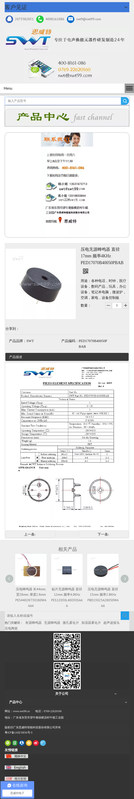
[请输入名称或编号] (63, 615)
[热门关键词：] (125, 615)
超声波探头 (111, 623)
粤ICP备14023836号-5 (19, 732)
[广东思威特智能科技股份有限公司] (62, 68)
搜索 (125, 101)
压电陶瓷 (11, 628)
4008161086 (50, 19)
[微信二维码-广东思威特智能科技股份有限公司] (67, 646)
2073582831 (20, 19)
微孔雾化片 (71, 623)
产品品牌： (17, 341)
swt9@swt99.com (84, 19)
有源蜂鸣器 (33, 623)
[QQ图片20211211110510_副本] (67, 185)
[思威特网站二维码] (67, 675)
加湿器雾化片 (91, 623)
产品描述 (15, 357)
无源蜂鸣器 (52, 623)
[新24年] (67, 39)
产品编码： (70, 341)
